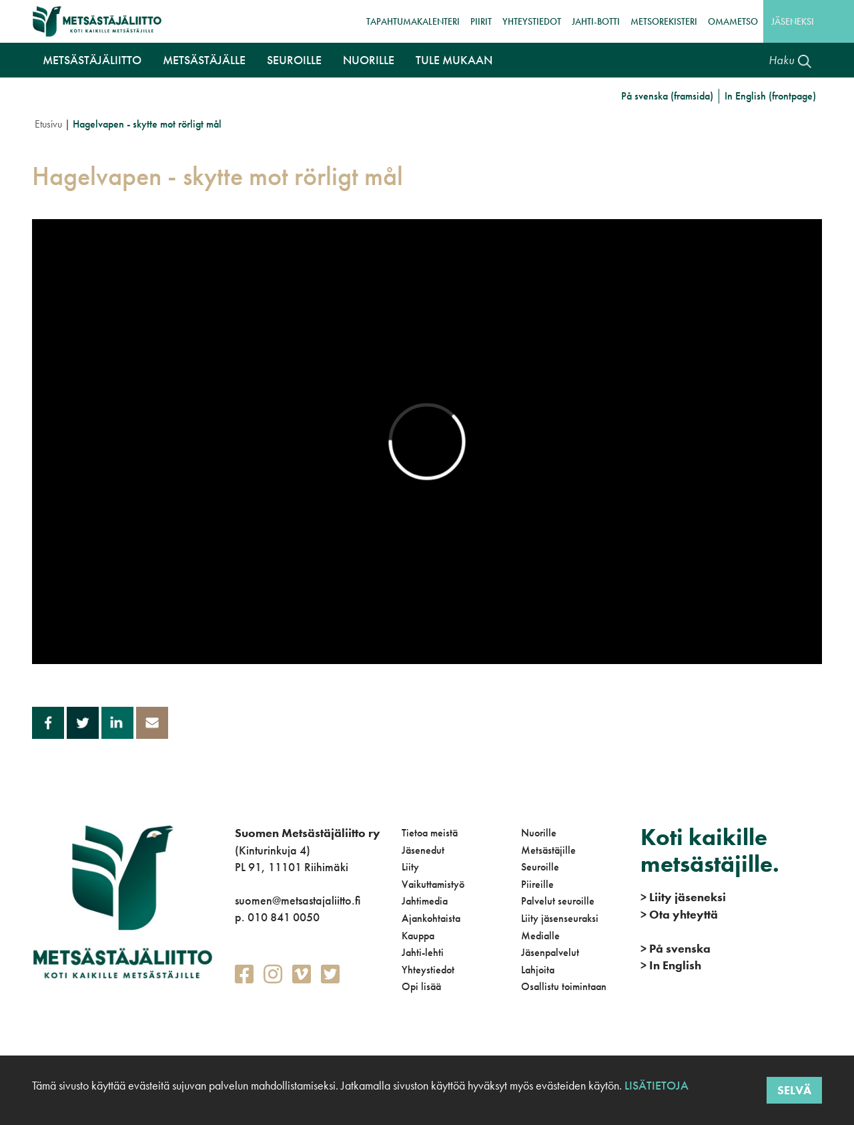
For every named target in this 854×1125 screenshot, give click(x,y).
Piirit (481, 21)
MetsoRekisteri (663, 21)
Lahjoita (537, 970)
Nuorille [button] (368, 59)
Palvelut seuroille (557, 901)
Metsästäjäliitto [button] (92, 59)
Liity (410, 867)
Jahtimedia (425, 901)
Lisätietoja (655, 1085)
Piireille (537, 884)
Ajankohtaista (431, 918)
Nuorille (538, 833)
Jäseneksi (792, 21)
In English (670, 965)
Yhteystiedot (531, 21)
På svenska (675, 948)
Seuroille (540, 867)
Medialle (540, 936)
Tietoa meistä (430, 833)
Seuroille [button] (294, 59)
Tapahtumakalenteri (413, 21)
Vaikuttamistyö (433, 884)
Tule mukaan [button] (454, 59)
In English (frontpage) (770, 96)
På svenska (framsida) (667, 96)
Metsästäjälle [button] (204, 59)
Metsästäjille (548, 850)
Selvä (794, 1090)
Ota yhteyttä (679, 914)
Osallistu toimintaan (563, 986)
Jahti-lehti (423, 952)
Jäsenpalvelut (550, 952)
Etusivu (48, 124)
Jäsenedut (423, 850)
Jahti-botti (596, 21)
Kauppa (418, 936)
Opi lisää (421, 986)
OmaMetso (733, 21)
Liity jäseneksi (683, 897)
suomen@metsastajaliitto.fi (297, 900)
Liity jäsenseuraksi (559, 918)
